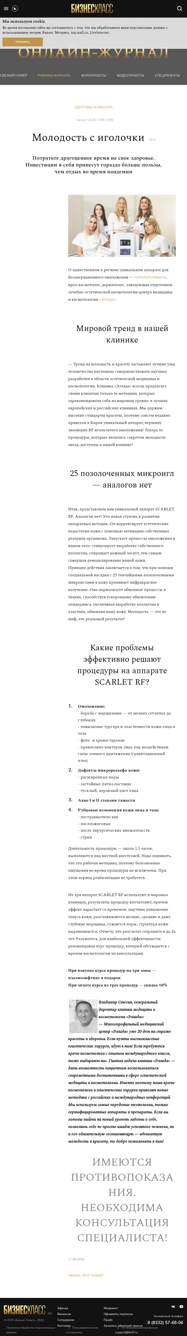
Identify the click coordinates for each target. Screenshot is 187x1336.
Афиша (62, 1308)
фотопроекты (93, 75)
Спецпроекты (167, 75)
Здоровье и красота (93, 107)
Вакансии (64, 1314)
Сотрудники (65, 1320)
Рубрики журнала (54, 75)
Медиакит (111, 1308)
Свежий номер (13, 75)
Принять (23, 42)
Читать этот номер (85, 1275)
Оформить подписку (118, 1314)
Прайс (108, 1320)
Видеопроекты (130, 75)
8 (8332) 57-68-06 (165, 1323)
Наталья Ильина (150, 277)
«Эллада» (108, 299)
